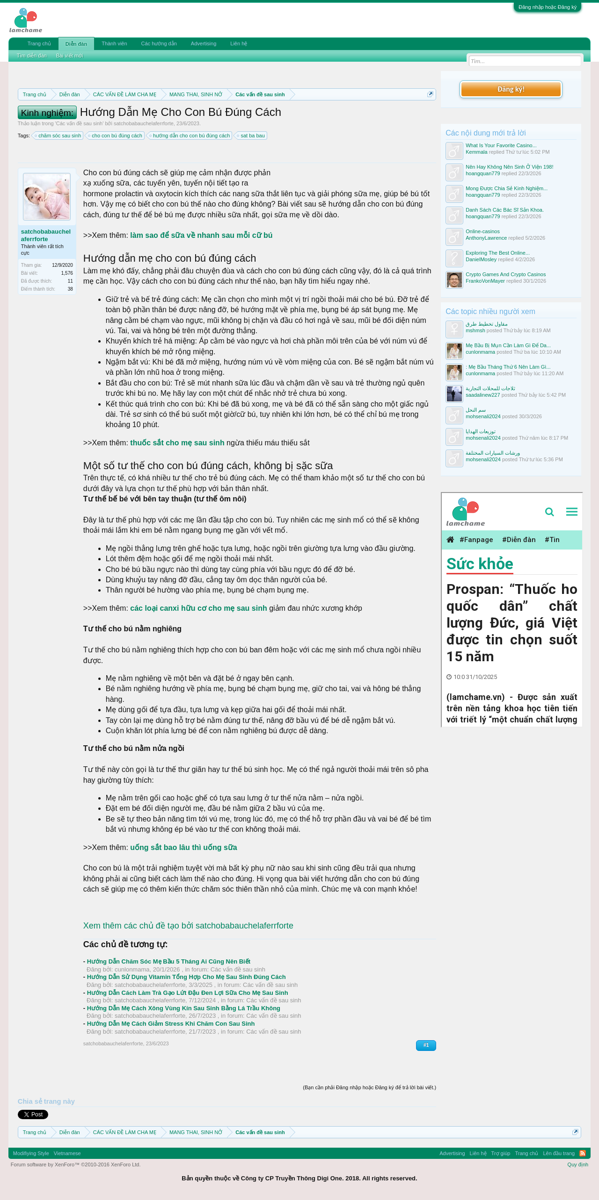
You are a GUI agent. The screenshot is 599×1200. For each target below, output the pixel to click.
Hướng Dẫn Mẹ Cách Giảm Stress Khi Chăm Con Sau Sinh (171, 1023)
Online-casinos (483, 231)
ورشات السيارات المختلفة (493, 453)
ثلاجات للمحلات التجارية (490, 388)
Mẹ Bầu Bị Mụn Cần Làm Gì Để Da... (508, 345)
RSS (582, 1153)
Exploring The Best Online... (498, 253)
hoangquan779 (483, 173)
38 (70, 289)
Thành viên (114, 43)
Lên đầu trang (559, 1153)
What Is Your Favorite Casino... (501, 145)
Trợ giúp (501, 1153)
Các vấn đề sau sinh (79, 123)
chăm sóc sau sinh (58, 135)
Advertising (203, 43)
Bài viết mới (69, 55)
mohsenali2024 (483, 416)
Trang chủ (39, 43)
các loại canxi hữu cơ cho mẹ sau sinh (197, 608)
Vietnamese (67, 1153)
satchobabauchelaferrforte (144, 123)
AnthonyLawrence (486, 238)
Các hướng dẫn (159, 43)
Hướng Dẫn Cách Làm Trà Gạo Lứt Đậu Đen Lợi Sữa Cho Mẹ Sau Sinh (187, 992)
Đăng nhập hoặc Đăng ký (548, 7)
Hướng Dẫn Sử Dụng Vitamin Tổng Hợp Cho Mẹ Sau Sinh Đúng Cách (186, 976)
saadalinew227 (483, 395)
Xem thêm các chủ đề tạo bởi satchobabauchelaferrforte (188, 925)
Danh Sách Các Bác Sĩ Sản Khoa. (505, 210)
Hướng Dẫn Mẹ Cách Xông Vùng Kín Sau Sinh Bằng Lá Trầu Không (183, 1008)
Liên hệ (238, 43)
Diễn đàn (76, 44)
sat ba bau (251, 135)
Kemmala (476, 152)
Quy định (578, 1164)
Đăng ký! (511, 89)
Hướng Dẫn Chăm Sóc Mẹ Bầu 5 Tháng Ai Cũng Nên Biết (168, 961)
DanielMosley (481, 259)
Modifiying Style (31, 1153)
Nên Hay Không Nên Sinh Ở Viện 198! (509, 167)
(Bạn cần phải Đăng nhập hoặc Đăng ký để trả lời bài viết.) (369, 1087)
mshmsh (475, 330)
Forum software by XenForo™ (76, 1164)
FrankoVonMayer (485, 281)
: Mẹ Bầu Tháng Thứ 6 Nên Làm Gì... (508, 367)
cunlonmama (132, 969)
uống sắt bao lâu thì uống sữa (183, 847)
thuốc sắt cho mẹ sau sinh (178, 443)
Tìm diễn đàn (32, 55)
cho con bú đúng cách (115, 135)
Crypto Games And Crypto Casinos (506, 274)
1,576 (67, 273)
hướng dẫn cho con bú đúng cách (190, 135)
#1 (426, 1045)
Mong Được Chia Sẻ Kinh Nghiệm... (507, 188)
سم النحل (476, 410)
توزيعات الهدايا (481, 431)
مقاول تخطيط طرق (487, 324)
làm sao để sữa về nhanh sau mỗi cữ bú (201, 235)
